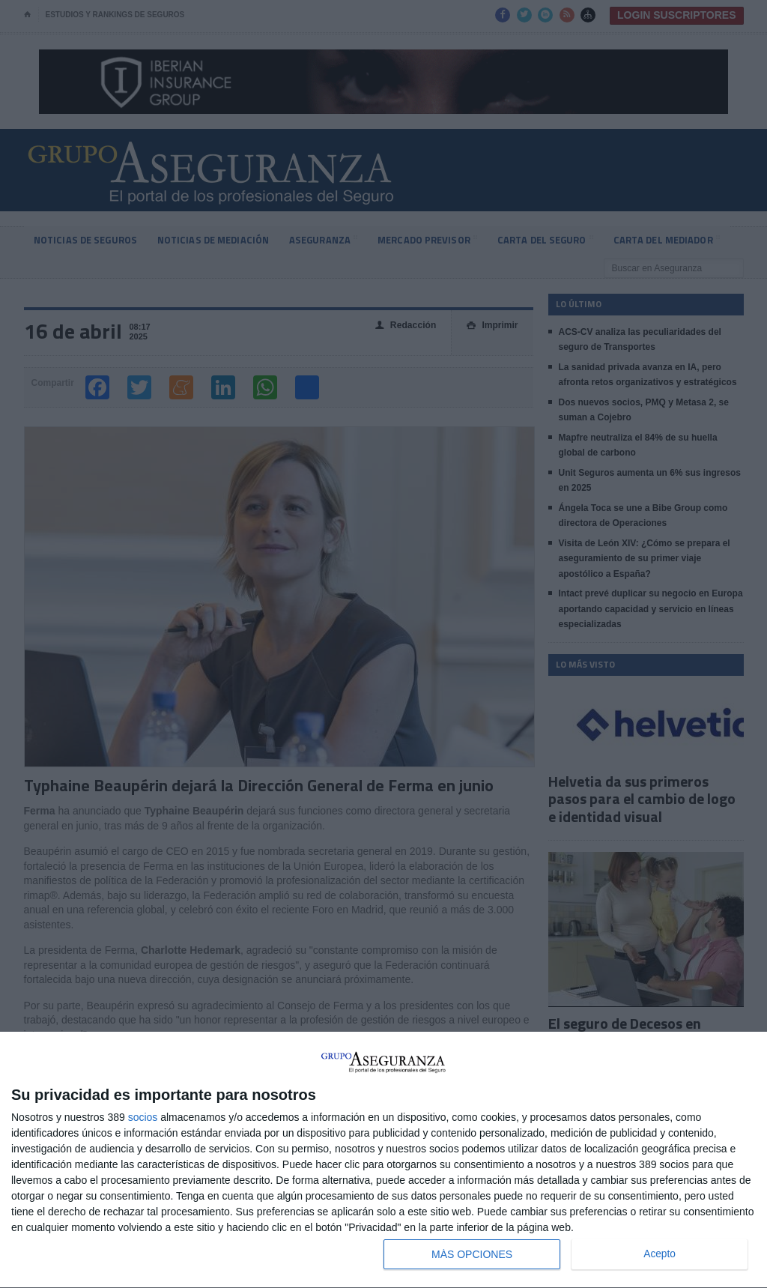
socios (143, 1117)
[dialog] (383, 1160)
